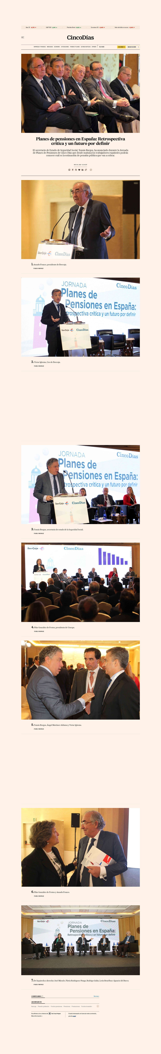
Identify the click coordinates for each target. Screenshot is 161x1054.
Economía (57, 46)
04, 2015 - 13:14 (80, 164)
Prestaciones (76, 1006)
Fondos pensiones (56, 1006)
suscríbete (121, 47)
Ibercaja (33, 1006)
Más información (37, 1016)
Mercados (50, 46)
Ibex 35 (28, 27)
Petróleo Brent (71, 27)
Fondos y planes (75, 46)
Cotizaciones (65, 46)
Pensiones (67, 1006)
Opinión (94, 46)
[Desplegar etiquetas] (97, 1006)
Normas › (96, 996)
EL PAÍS (101, 46)
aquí (74, 1016)
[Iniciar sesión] (133, 47)
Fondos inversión (86, 1006)
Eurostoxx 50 (94, 27)
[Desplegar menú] (22, 37)
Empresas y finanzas (40, 46)
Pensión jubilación (43, 1006)
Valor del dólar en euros (121, 27)
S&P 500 (48, 27)
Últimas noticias (85, 46)
